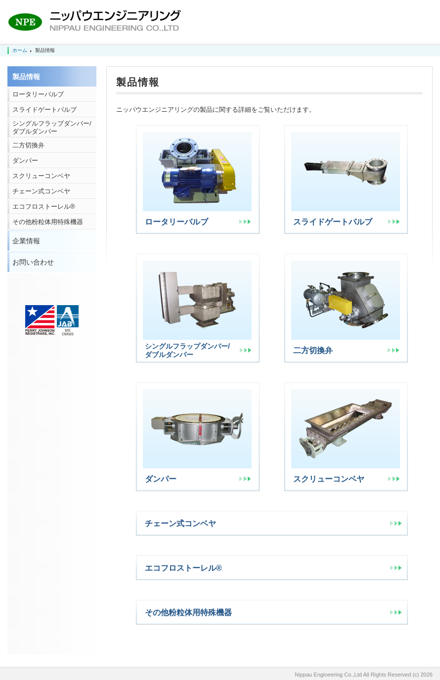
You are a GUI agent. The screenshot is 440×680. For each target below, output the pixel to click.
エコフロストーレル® (43, 206)
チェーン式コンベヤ (41, 191)
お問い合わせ (33, 262)
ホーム (19, 50)
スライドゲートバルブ (44, 109)
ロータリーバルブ (38, 94)
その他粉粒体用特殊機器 (47, 222)
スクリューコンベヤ (41, 176)
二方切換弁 (28, 145)
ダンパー (25, 160)
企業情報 (26, 241)
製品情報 (26, 77)
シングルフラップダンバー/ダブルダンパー (51, 127)
